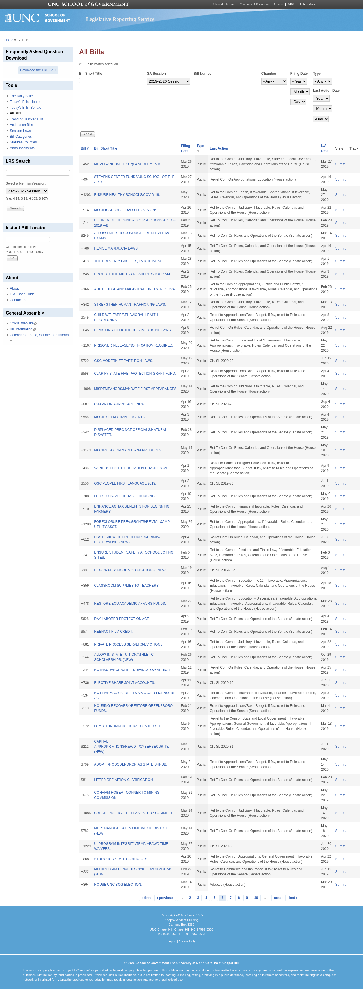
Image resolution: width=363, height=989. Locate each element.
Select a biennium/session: (26, 183)
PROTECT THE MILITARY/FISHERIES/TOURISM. (132, 274)
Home (8, 40)
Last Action (219, 148)
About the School (224, 4)
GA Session (156, 74)
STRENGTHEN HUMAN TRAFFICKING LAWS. (130, 305)
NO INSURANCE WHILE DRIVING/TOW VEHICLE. (133, 670)
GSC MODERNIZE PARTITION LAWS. (123, 361)
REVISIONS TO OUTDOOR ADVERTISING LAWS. (133, 330)
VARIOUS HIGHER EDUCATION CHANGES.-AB (131, 468)
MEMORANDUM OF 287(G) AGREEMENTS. (128, 164)
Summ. (340, 164)
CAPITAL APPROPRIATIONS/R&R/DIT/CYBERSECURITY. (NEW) (131, 746)
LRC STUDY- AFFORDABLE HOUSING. (124, 496)
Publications (307, 4)
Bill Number (203, 74)
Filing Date (299, 74)
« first (146, 898)
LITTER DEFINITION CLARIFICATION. (124, 780)
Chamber (268, 74)
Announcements (22, 148)
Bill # (85, 148)
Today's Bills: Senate (25, 108)
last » (293, 898)
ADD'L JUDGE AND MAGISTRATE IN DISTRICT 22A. (135, 289)
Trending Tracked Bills (26, 119)
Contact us (18, 300)
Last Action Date (326, 91)
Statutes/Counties (23, 142)
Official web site (23, 323)
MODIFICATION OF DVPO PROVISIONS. (126, 210)
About (14, 288)
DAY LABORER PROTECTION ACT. (121, 619)
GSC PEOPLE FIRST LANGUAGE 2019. (125, 483)
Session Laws (20, 131)
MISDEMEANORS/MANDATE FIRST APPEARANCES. (136, 389)
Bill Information (23, 329)
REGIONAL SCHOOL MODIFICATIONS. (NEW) (130, 570)
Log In (171, 941)
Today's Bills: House (25, 102)
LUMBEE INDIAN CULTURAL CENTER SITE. (129, 726)
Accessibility (186, 941)
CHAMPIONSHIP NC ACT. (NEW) (119, 404)
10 (256, 898)
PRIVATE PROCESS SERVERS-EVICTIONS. (128, 644)
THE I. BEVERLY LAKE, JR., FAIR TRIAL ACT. (129, 261)
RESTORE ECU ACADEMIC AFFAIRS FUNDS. (130, 603)
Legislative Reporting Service (120, 19)
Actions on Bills (21, 125)
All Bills (15, 113)
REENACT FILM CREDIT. (113, 632)
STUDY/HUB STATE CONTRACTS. (121, 859)
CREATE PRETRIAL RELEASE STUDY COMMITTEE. (135, 813)
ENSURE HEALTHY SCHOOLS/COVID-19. (127, 195)
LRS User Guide (22, 294)
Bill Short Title (90, 74)
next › (278, 898)
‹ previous (165, 898)
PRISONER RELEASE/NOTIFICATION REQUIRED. (133, 345)
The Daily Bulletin (23, 96)
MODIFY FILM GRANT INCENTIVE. (121, 417)
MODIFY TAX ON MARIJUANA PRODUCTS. (128, 450)
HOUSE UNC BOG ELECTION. (118, 885)
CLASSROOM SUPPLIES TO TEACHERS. (126, 586)
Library (278, 4)
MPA (291, 4)
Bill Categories (21, 137)
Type (317, 74)
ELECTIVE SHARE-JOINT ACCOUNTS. (124, 683)
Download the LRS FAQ (38, 70)
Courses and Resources (254, 4)
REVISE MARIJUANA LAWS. (116, 248)
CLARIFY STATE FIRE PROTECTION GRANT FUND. (135, 374)
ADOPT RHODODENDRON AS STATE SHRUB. (130, 764)
